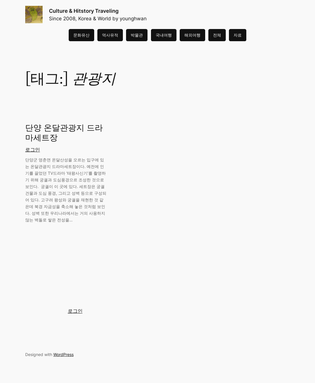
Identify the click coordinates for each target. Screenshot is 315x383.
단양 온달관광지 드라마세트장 (64, 133)
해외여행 (192, 34)
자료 (238, 34)
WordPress (63, 354)
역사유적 (110, 34)
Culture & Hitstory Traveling (84, 11)
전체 (217, 34)
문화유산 (81, 34)
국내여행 (164, 34)
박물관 (137, 34)
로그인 (32, 150)
